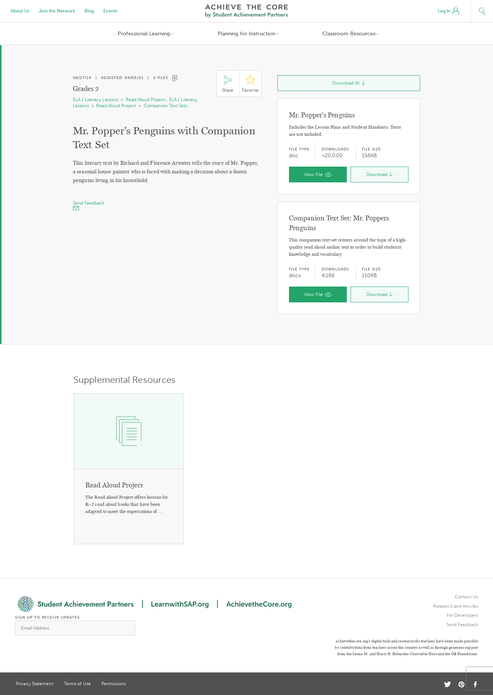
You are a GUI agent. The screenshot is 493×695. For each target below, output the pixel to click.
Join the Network (57, 11)
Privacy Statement (34, 683)
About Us (20, 11)
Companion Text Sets (166, 105)
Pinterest (461, 684)
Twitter (447, 684)
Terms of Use (77, 683)
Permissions (113, 683)
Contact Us (466, 596)
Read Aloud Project (146, 99)
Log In (448, 11)
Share (227, 84)
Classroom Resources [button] (349, 33)
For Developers (462, 615)
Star (250, 84)
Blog (89, 11)
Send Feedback (462, 624)
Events (110, 11)
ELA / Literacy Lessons (95, 99)
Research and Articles (455, 606)
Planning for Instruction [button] (246, 33)
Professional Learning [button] (144, 33)
